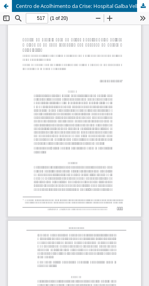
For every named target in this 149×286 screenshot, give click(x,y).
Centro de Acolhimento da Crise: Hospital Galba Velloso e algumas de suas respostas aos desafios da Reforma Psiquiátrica (82, 6)
